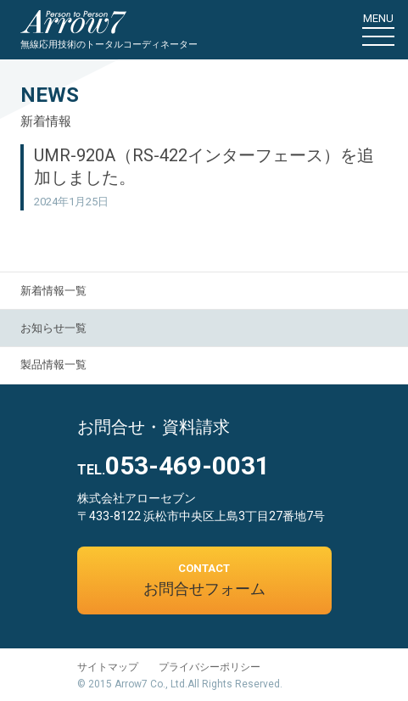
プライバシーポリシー (209, 667)
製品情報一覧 (53, 364)
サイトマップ (107, 667)
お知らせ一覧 (53, 328)
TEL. (173, 470)
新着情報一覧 (53, 290)
